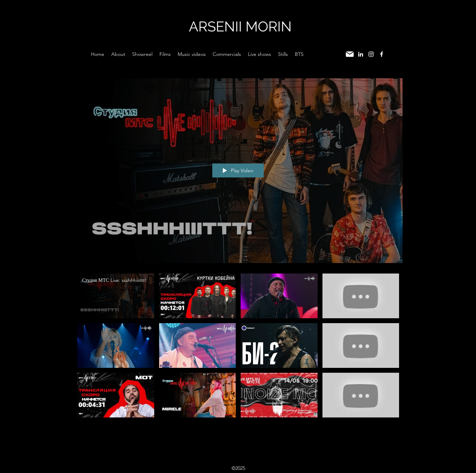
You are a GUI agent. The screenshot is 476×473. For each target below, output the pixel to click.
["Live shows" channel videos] (238, 347)
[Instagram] (371, 54)
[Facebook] (381, 54)
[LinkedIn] (360, 54)
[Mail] (349, 54)
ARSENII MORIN (240, 26)
